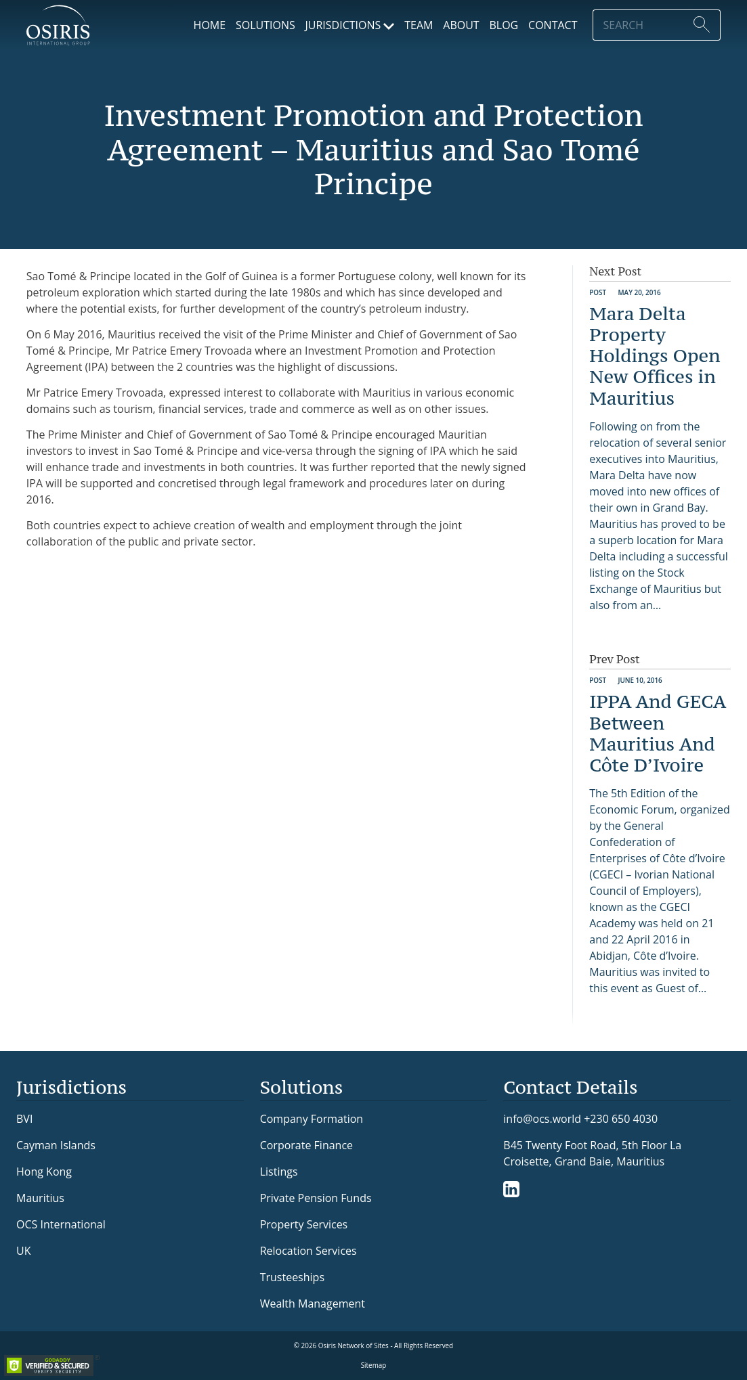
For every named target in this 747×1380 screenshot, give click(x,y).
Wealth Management (312, 1303)
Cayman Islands (55, 1145)
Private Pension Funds (316, 1197)
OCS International (61, 1224)
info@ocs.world (542, 1119)
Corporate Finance (306, 1145)
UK (23, 1250)
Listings (279, 1171)
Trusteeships (292, 1277)
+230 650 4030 (621, 1118)
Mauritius (40, 1197)
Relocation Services (308, 1250)
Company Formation (311, 1118)
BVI (24, 1118)
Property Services (304, 1224)
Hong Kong (44, 1171)
